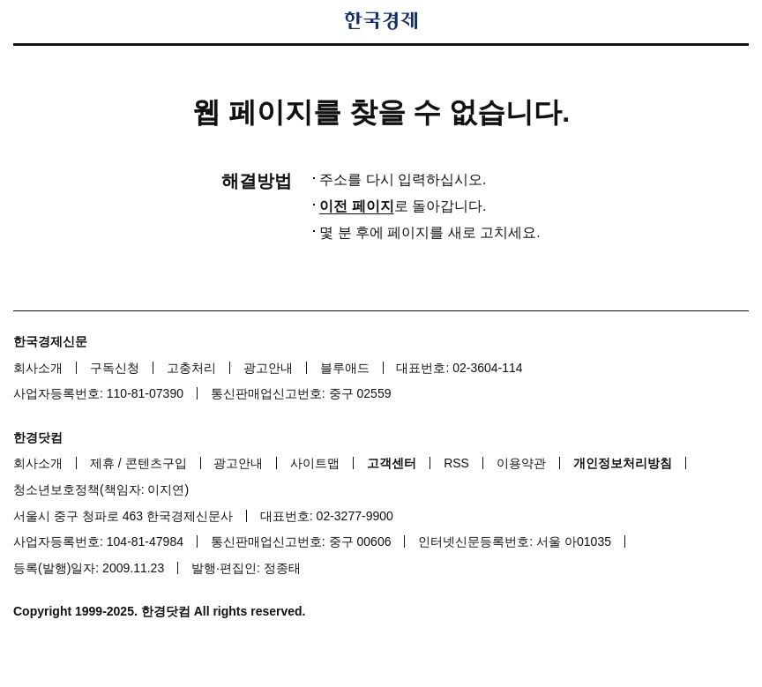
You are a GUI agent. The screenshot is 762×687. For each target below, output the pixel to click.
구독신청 (114, 368)
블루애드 (345, 368)
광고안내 (268, 368)
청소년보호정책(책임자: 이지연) (101, 489)
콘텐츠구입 (156, 463)
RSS (456, 463)
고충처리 (191, 368)
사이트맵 (315, 463)
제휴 (102, 463)
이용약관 (521, 463)
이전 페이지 (356, 205)
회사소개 (38, 368)
